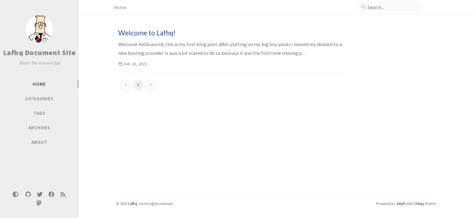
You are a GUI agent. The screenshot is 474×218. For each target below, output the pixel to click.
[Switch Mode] (15, 194)
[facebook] (51, 194)
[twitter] (39, 194)
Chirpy (419, 203)
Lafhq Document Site (39, 52)
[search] (392, 7)
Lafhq (132, 203)
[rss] (63, 194)
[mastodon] (39, 203)
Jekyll (400, 203)
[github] (28, 194)
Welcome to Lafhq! (147, 33)
